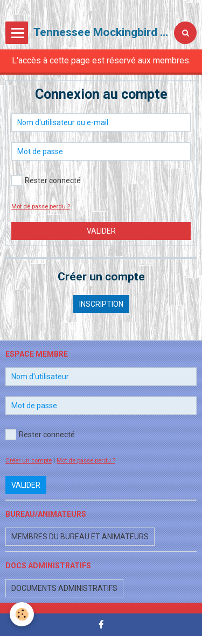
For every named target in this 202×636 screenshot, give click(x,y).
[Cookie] (22, 614)
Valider (101, 231)
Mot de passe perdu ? (40, 206)
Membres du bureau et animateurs (80, 536)
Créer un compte (28, 460)
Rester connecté (46, 180)
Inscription (101, 304)
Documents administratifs (64, 588)
